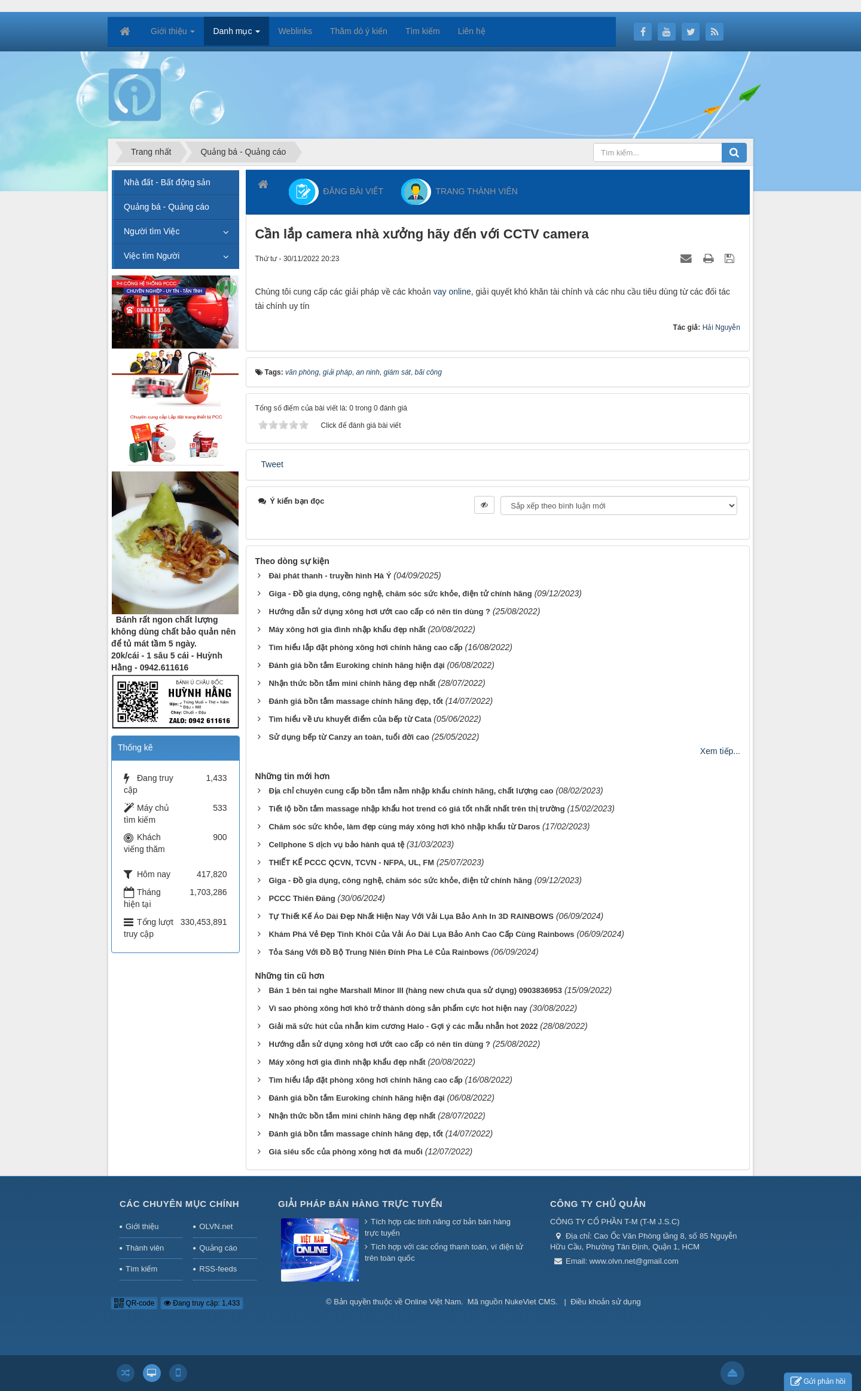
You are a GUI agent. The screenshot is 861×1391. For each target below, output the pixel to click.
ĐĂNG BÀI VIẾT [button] (336, 192)
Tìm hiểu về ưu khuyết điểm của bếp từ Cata (349, 719)
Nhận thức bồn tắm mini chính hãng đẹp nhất (351, 683)
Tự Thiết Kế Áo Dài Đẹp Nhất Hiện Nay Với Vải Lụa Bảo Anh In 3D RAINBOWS (411, 916)
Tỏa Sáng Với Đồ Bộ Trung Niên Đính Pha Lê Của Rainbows (378, 952)
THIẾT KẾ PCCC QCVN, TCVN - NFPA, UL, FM (351, 862)
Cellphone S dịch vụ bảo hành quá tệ (336, 844)
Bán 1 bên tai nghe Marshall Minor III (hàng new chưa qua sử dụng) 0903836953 (415, 990)
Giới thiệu (142, 1226)
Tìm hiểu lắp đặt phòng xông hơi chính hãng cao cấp (365, 647)
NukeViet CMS (530, 1301)
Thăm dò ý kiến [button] (358, 31)
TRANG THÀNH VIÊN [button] (459, 192)
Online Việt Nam (433, 1301)
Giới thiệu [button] (173, 34)
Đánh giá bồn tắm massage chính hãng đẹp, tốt (355, 701)
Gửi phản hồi (817, 1381)
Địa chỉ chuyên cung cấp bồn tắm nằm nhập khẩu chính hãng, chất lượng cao (410, 790)
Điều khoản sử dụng (605, 1301)
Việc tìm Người (151, 256)
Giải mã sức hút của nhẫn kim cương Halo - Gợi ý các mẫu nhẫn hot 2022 (403, 1026)
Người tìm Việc (151, 231)
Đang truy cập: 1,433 (202, 1303)
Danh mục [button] (236, 34)
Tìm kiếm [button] (422, 31)
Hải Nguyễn (721, 327)
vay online (452, 291)
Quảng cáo (218, 1247)
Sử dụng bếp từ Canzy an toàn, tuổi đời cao (348, 737)
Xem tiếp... (720, 751)
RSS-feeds (218, 1268)
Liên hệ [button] (472, 31)
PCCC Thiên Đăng (301, 898)
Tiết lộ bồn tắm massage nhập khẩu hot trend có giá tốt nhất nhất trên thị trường (416, 808)
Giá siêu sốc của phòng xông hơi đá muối (345, 1151)
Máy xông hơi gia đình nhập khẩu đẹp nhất (346, 629)
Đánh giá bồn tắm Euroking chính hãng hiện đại (356, 665)
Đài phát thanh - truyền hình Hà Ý (329, 575)
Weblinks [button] (295, 31)
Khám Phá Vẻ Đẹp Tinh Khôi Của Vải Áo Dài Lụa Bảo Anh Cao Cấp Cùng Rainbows (421, 934)
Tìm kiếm (141, 1268)
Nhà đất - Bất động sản (167, 182)
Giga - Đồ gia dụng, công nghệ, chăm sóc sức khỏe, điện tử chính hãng (400, 593)
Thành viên (145, 1247)
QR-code (134, 1303)
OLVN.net (216, 1226)
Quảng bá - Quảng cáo (166, 207)
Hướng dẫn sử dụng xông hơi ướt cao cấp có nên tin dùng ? (379, 611)
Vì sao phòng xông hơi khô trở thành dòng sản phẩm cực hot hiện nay (397, 1008)
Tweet (272, 464)
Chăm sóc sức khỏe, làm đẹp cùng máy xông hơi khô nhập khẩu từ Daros (404, 826)
